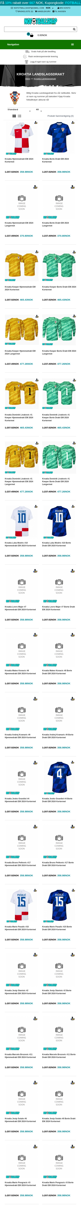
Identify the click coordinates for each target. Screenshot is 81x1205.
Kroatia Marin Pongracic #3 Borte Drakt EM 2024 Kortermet (57, 1183)
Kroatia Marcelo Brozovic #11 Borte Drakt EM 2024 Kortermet (59, 1055)
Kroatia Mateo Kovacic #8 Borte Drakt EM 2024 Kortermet (57, 672)
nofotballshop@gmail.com (27, 8)
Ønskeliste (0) (24, 11)
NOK (48, 8)
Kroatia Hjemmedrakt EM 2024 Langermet (19, 224)
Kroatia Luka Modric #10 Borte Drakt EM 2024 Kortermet (56, 544)
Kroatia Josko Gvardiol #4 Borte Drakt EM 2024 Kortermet (57, 800)
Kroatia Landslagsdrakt (45, 79)
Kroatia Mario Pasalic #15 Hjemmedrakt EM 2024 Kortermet (20, 928)
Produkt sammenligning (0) (60, 116)
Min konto (64, 8)
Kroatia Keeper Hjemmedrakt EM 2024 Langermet (20, 352)
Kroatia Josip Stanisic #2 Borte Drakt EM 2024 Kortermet (56, 991)
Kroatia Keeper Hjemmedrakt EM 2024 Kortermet (20, 288)
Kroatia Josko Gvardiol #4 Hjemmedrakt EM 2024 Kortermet (20, 800)
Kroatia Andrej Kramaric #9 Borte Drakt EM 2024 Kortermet (57, 736)
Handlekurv (43, 11)
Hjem (27, 79)
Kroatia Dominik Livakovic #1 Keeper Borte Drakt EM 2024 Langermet (56, 482)
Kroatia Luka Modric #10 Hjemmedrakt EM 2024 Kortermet (20, 544)
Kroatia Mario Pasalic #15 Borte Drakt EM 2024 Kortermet (57, 928)
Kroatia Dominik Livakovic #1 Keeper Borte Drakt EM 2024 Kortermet (56, 418)
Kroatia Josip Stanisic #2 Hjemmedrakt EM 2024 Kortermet (20, 991)
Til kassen (59, 11)
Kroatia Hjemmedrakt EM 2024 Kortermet (19, 160)
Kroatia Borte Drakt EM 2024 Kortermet (55, 160)
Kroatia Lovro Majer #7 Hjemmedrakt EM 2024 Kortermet (20, 608)
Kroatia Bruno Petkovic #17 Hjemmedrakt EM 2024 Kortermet (20, 864)
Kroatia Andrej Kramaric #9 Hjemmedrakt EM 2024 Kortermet (20, 736)
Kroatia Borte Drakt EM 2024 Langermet (55, 224)
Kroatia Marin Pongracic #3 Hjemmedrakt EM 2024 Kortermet (20, 1183)
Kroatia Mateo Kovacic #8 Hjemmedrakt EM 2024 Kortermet (20, 672)
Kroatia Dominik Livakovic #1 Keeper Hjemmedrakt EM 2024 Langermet (19, 482)
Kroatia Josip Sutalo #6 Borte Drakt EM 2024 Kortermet (58, 1120)
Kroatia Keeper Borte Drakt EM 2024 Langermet (59, 352)
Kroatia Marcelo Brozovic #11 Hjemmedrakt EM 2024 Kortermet (20, 1055)
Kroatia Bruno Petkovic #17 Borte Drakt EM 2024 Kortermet (58, 864)
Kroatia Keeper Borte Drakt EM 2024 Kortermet (59, 288)
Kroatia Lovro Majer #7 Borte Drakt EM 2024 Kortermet (58, 608)
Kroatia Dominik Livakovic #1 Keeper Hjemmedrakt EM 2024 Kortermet (19, 418)
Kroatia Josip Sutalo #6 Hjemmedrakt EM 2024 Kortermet (20, 1120)
